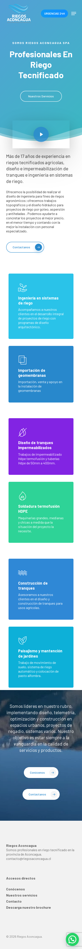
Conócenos (15, 889)
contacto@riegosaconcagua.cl (28, 858)
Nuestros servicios (21, 895)
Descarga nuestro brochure (28, 907)
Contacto (14, 901)
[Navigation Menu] (73, 13)
